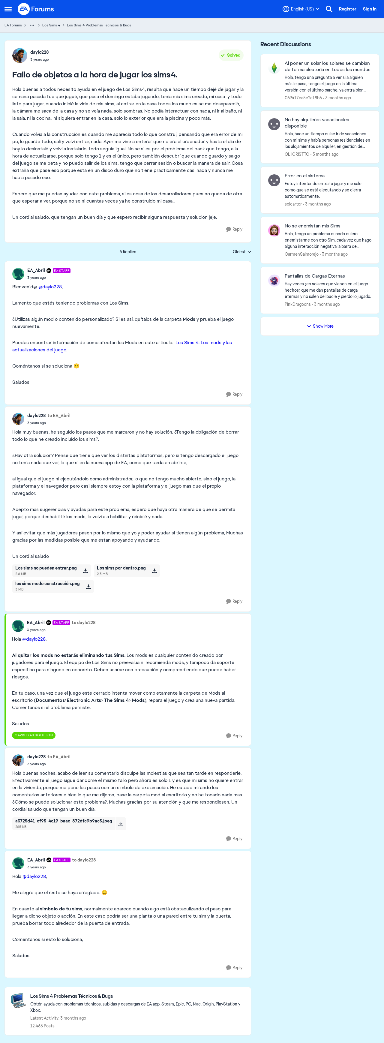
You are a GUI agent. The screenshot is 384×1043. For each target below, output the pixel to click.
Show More (320, 326)
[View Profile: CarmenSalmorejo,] (274, 230)
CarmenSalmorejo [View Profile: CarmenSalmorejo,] (302, 254)
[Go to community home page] (36, 9)
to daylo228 (84, 622)
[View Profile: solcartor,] (274, 180)
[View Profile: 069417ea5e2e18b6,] (274, 68)
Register (347, 9)
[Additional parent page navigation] (32, 25)
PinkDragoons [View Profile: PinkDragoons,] (298, 304)
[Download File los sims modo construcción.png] (88, 586)
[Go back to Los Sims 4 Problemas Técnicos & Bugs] (137, 996)
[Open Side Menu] (8, 9)
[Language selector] (301, 9)
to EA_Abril (58, 415)
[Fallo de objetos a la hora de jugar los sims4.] (48, 277)
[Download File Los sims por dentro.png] (154, 570)
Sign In (369, 9)
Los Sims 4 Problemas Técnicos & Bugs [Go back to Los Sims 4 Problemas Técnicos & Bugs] (99, 25)
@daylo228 (50, 287)
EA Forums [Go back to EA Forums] (13, 25)
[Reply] (234, 229)
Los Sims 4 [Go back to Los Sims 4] (51, 25)
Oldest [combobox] (242, 252)
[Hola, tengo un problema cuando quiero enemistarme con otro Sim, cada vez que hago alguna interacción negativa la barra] (328, 240)
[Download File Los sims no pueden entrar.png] (85, 570)
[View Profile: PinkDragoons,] (274, 281)
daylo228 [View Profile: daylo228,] (39, 52)
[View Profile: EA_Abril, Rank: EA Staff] (18, 274)
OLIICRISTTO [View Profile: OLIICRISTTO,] (297, 154)
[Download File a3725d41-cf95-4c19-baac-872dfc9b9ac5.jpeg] (120, 823)
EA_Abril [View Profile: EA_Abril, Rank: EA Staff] (36, 270)
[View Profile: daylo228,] (19, 55)
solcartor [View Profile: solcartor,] (293, 204)
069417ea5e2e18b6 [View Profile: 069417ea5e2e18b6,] (303, 98)
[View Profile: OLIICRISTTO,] (274, 124)
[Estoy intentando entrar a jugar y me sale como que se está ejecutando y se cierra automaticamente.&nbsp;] (328, 190)
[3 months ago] (337, 98)
